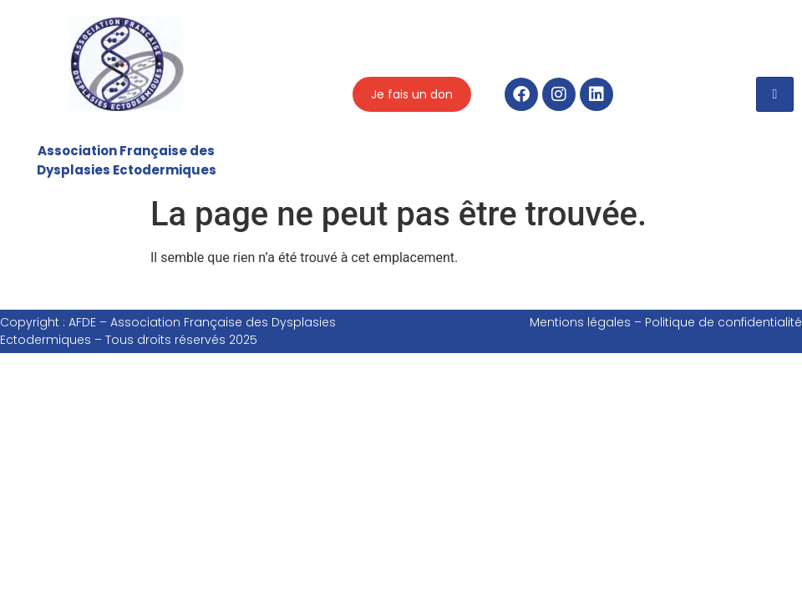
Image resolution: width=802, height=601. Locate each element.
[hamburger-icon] (775, 94)
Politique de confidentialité (723, 322)
